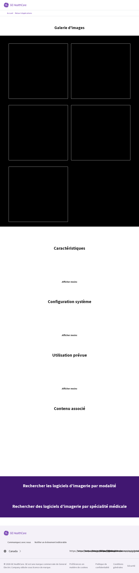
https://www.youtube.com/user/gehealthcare (101, 550)
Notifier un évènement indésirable (51, 542)
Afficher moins (69, 281)
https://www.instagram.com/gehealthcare (79, 550)
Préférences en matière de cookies (79, 566)
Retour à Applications (23, 13)
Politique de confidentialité (102, 566)
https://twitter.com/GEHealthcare (86, 550)
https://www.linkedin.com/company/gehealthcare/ (94, 550)
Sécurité (131, 565)
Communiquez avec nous (19, 542)
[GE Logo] (15, 4)
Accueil (10, 13)
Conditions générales (118, 566)
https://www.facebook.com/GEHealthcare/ (71, 550)
